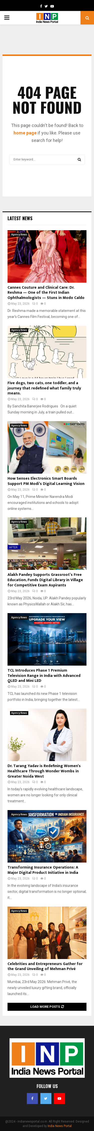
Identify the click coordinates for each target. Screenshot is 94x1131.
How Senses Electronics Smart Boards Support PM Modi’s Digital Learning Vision (46, 481)
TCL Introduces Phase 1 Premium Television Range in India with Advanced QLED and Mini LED (44, 675)
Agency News (19, 234)
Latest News (20, 218)
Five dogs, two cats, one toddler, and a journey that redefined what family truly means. (44, 388)
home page (25, 132)
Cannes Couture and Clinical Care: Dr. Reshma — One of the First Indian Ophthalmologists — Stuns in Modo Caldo (46, 292)
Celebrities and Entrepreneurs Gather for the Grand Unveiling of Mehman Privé (45, 967)
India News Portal (60, 1126)
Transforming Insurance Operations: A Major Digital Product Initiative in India (43, 870)
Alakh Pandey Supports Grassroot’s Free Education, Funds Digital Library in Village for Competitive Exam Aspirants (45, 580)
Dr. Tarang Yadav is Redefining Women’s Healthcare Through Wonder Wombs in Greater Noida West (44, 771)
